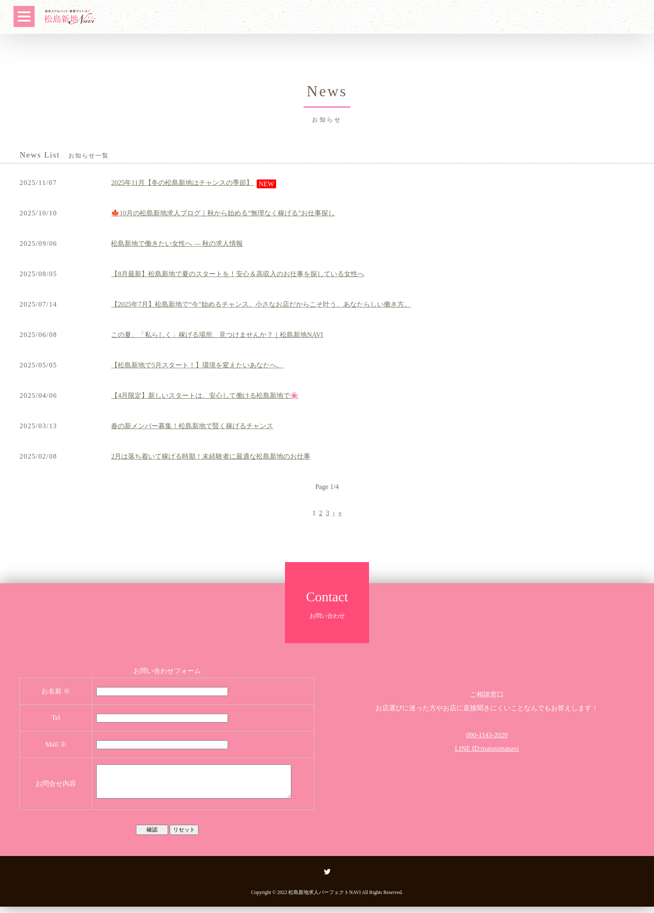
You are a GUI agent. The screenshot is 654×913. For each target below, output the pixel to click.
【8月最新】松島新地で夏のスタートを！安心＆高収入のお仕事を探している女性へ (237, 273)
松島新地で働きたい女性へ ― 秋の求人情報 (177, 243)
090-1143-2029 (486, 735)
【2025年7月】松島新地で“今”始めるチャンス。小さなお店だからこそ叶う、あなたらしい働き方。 (261, 304)
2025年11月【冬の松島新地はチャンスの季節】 (182, 182)
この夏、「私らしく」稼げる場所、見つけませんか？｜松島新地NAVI (217, 334)
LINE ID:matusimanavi (487, 748)
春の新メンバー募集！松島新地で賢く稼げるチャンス (192, 425)
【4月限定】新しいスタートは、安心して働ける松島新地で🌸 (205, 395)
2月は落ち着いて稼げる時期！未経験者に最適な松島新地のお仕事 (210, 456)
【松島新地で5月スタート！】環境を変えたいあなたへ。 (197, 365)
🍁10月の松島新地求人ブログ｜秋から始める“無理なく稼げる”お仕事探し (223, 213)
